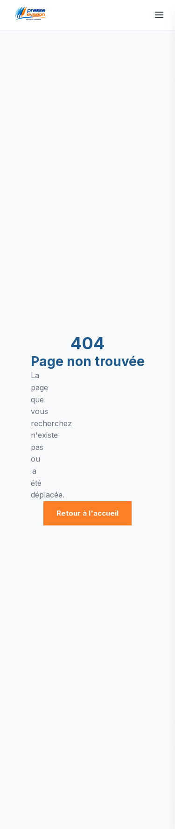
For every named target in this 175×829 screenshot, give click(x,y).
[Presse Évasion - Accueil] (31, 15)
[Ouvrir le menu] (159, 15)
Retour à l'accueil (87, 513)
